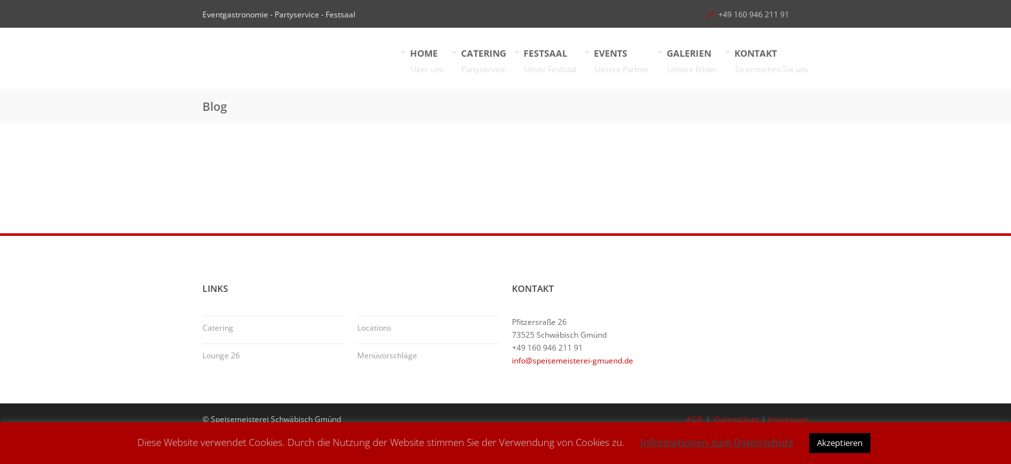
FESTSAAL (550, 61)
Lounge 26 (221, 355)
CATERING (484, 61)
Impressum (788, 419)
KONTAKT (772, 61)
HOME (427, 61)
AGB (694, 419)
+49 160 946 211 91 (753, 14)
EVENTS (621, 61)
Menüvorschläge (387, 355)
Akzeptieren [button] (840, 443)
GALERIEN (692, 61)
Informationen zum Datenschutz (716, 442)
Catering (217, 327)
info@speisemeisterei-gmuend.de (572, 360)
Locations (374, 327)
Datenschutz (737, 419)
